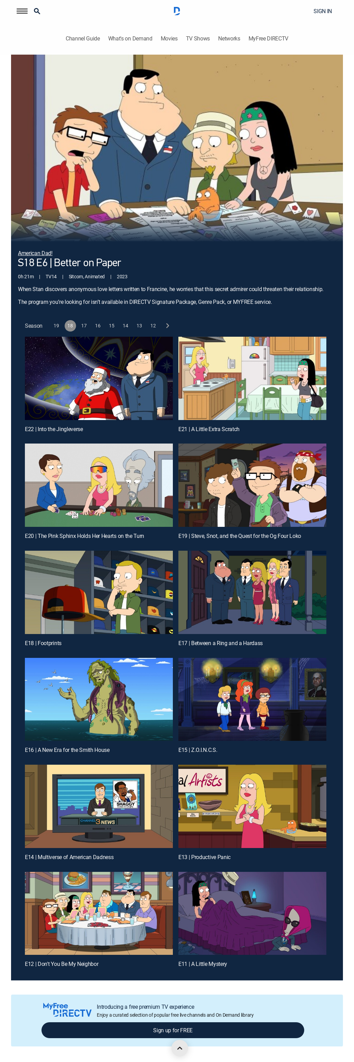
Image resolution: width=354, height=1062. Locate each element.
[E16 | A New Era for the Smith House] (99, 699)
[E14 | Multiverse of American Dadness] (99, 806)
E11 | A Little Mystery (202, 964)
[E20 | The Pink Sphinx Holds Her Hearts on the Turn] (99, 485)
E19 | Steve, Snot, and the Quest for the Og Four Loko (239, 536)
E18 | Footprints (43, 643)
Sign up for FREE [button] (173, 1030)
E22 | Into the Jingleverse (54, 429)
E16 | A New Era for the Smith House (67, 750)
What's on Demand (130, 38)
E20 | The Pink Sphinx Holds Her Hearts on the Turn (84, 536)
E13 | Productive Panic (204, 857)
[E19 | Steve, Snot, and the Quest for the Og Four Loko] (252, 485)
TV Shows (198, 38)
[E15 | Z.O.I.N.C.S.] (252, 699)
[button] (22, 11)
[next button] (167, 326)
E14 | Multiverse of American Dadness (69, 857)
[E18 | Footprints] (99, 592)
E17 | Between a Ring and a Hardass (220, 643)
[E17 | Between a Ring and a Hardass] (252, 592)
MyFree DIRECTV (269, 38)
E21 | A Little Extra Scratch (209, 429)
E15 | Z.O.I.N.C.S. (197, 750)
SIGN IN (323, 11)
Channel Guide (83, 38)
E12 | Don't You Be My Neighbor (61, 964)
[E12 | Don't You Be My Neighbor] (99, 913)
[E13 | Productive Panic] (252, 806)
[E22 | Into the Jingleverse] (99, 378)
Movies (169, 38)
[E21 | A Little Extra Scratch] (252, 378)
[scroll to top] (180, 1048)
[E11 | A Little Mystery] (252, 913)
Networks (229, 38)
